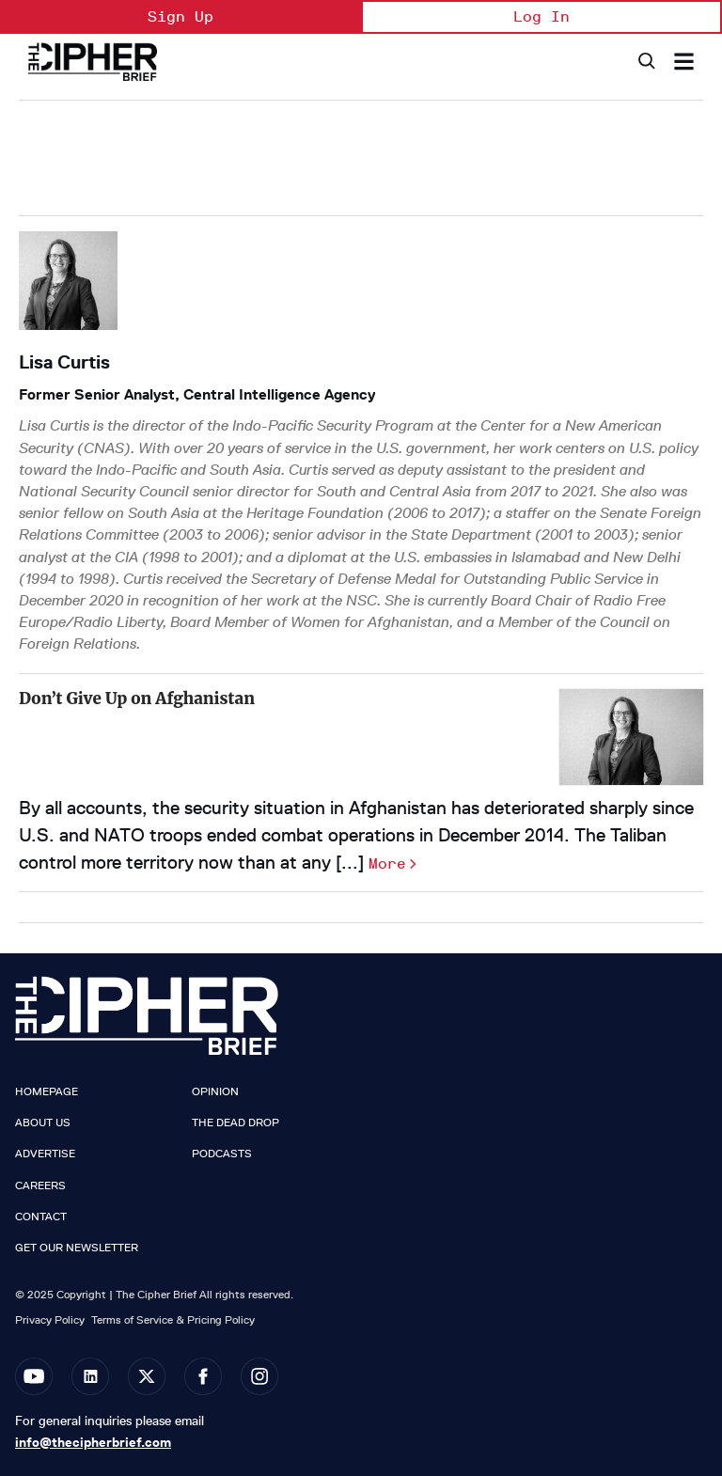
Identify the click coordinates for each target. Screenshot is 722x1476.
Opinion (215, 1091)
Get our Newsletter (76, 1247)
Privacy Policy (50, 1319)
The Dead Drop (235, 1122)
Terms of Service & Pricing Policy (173, 1319)
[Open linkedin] (90, 1376)
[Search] (645, 61)
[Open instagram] (259, 1376)
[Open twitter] (146, 1376)
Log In (541, 16)
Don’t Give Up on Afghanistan (137, 698)
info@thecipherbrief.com (93, 1442)
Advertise (45, 1153)
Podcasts (222, 1153)
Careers (40, 1185)
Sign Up (180, 16)
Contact (41, 1216)
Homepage (46, 1091)
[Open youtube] (34, 1376)
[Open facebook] (203, 1376)
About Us (43, 1122)
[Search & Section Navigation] (684, 61)
